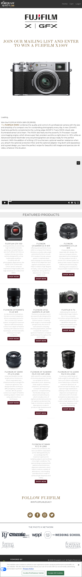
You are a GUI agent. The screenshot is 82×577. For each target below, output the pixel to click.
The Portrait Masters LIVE (7, 4)
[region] (41, 569)
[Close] (78, 565)
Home (64, 4)
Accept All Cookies (55, 573)
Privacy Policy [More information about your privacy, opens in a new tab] (28, 569)
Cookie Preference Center (33, 573)
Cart (71, 4)
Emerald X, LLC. (59, 560)
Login (78, 4)
